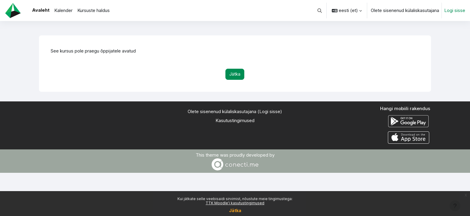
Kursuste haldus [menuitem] (93, 10)
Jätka (235, 210)
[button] (320, 10)
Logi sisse (454, 10)
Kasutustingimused (235, 121)
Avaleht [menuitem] (40, 10)
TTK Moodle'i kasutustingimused (235, 203)
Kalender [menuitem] (63, 10)
